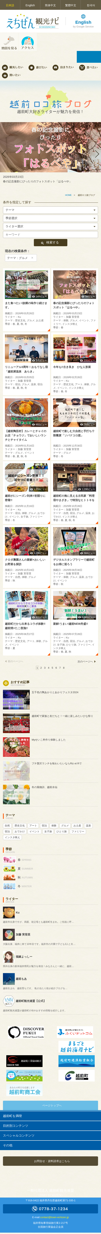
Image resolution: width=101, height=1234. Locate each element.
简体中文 (50, 5)
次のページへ (85, 661)
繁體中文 (70, 5)
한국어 (91, 5)
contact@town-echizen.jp (54, 1217)
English (30, 5)
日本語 (10, 5)
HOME (68, 195)
